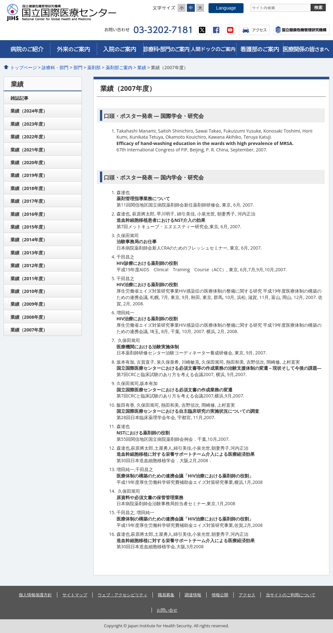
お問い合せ (167, 610)
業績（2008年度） (29, 317)
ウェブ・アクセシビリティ (122, 595)
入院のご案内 (120, 49)
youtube (230, 30)
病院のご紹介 (27, 49)
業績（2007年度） (29, 330)
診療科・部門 (55, 67)
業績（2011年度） (29, 278)
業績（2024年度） (29, 111)
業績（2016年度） (29, 214)
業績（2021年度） (29, 150)
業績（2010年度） (29, 291)
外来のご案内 (73, 49)
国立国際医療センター (64, 12)
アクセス (254, 30)
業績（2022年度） (29, 137)
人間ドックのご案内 (213, 49)
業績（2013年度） (29, 253)
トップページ (23, 67)
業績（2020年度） (29, 162)
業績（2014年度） (29, 239)
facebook (216, 30)
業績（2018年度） (29, 188)
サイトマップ (74, 595)
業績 (141, 67)
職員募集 (166, 595)
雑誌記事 (19, 98)
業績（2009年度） (29, 304)
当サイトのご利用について (290, 595)
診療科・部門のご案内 (166, 49)
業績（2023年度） (29, 124)
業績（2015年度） (29, 227)
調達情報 (193, 595)
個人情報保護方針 (35, 595)
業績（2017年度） (29, 201)
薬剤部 (94, 67)
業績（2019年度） (29, 175)
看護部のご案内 (259, 49)
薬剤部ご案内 (119, 67)
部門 (78, 67)
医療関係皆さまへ (306, 49)
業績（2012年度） (29, 265)
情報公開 (220, 595)
